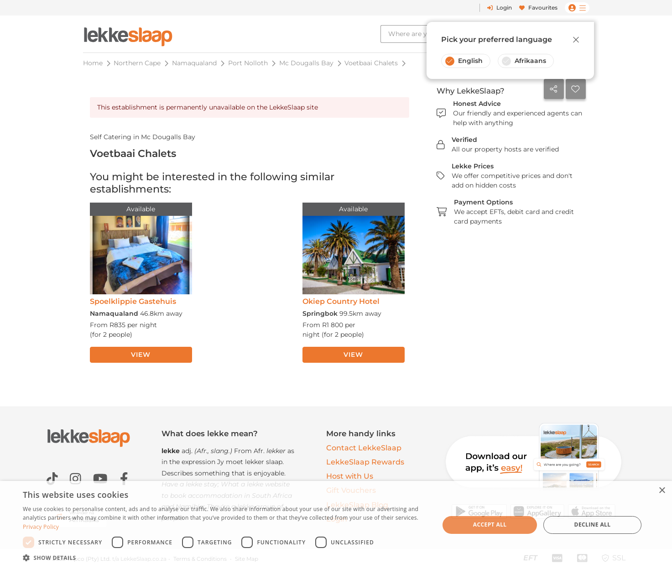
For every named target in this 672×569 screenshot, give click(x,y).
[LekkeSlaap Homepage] (128, 34)
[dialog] (336, 525)
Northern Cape (137, 63)
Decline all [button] (592, 524)
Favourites (538, 7)
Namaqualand (194, 63)
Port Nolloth (248, 63)
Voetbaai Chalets (371, 63)
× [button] (661, 490)
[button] (225, 557)
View (140, 354)
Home (93, 63)
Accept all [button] (490, 524)
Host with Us (349, 476)
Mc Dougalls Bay (306, 63)
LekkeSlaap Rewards (365, 462)
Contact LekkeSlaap (363, 448)
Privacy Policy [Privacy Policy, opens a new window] (41, 527)
